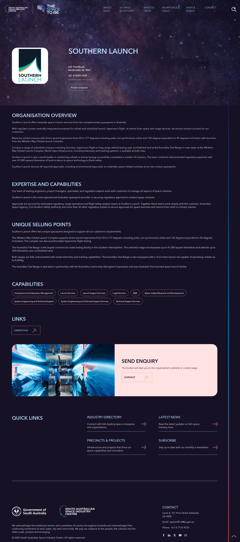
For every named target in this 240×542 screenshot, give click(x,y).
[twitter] (174, 535)
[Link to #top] (234, 536)
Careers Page (21, 330)
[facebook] (163, 535)
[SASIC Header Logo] (16, 6)
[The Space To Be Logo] (48, 5)
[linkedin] (169, 535)
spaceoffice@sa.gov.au (182, 521)
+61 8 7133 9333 (180, 527)
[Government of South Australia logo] (29, 507)
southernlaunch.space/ (80, 79)
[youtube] (180, 535)
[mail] (185, 535)
